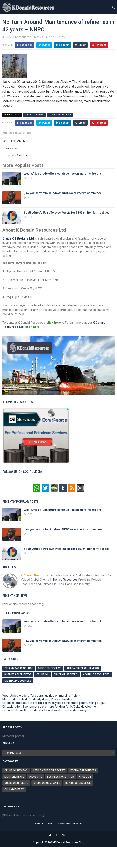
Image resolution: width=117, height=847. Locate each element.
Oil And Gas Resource (60, 115)
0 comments (57, 37)
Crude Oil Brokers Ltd (18, 238)
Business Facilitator (17, 674)
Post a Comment (19, 155)
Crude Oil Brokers (66, 674)
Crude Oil (42, 674)
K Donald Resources (64, 580)
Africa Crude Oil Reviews (82, 668)
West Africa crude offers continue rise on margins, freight (62, 173)
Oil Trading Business (17, 680)
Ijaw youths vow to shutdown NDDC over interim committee (63, 193)
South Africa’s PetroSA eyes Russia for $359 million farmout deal (67, 212)
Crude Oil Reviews (34, 115)
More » (7, 106)
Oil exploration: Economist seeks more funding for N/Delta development (50, 706)
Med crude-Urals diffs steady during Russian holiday (37, 699)
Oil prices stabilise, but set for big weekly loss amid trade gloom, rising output (54, 703)
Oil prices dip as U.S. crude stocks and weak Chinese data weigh (45, 710)
